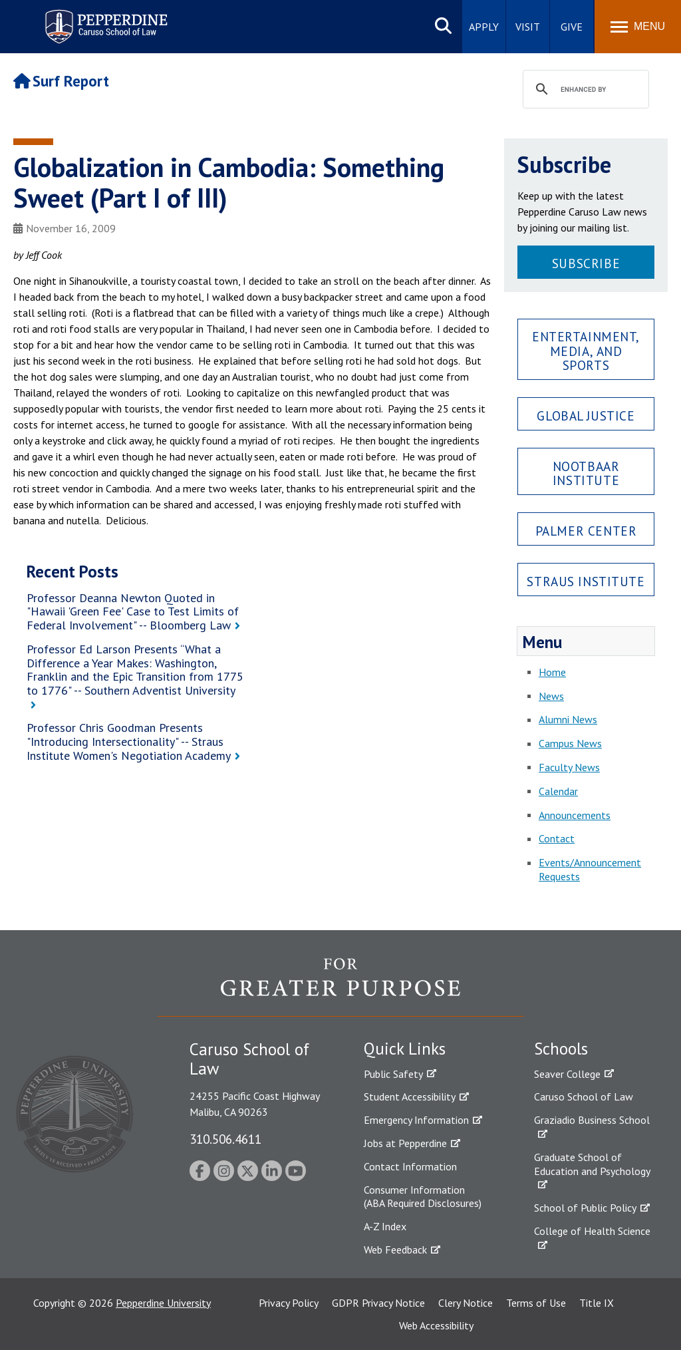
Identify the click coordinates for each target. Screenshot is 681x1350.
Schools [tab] (561, 1048)
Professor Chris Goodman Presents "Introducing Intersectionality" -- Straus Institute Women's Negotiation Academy (129, 741)
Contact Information (410, 1166)
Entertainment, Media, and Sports (586, 350)
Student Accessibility (410, 1096)
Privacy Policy (289, 1302)
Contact (557, 838)
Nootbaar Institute (586, 473)
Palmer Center (586, 530)
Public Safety (393, 1074)
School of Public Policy (585, 1207)
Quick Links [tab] (405, 1048)
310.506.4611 (225, 1138)
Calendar (558, 791)
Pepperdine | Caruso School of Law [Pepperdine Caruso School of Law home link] (104, 18)
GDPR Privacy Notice (378, 1302)
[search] (584, 90)
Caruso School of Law (583, 1096)
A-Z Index (385, 1226)
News (551, 696)
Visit (527, 26)
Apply (484, 26)
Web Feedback (395, 1249)
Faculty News (569, 767)
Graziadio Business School (592, 1119)
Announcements (575, 815)
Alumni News (568, 719)
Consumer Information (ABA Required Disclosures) (422, 1196)
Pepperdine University (163, 1302)
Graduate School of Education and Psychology (592, 1164)
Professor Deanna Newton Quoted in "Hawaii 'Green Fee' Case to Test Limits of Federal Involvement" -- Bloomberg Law (133, 611)
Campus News (570, 743)
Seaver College (567, 1074)
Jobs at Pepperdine (405, 1143)
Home (552, 672)
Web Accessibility (436, 1325)
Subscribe (586, 263)
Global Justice (585, 415)
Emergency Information (416, 1119)
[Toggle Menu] (638, 26)
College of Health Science (592, 1231)
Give (572, 26)
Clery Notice (465, 1302)
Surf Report (61, 80)
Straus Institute (585, 581)
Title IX (596, 1302)
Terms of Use (536, 1302)
